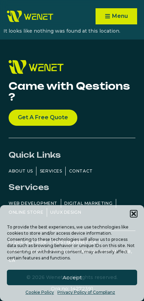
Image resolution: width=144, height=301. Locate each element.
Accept (72, 277)
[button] (133, 213)
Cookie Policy (39, 292)
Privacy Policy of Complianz (86, 292)
